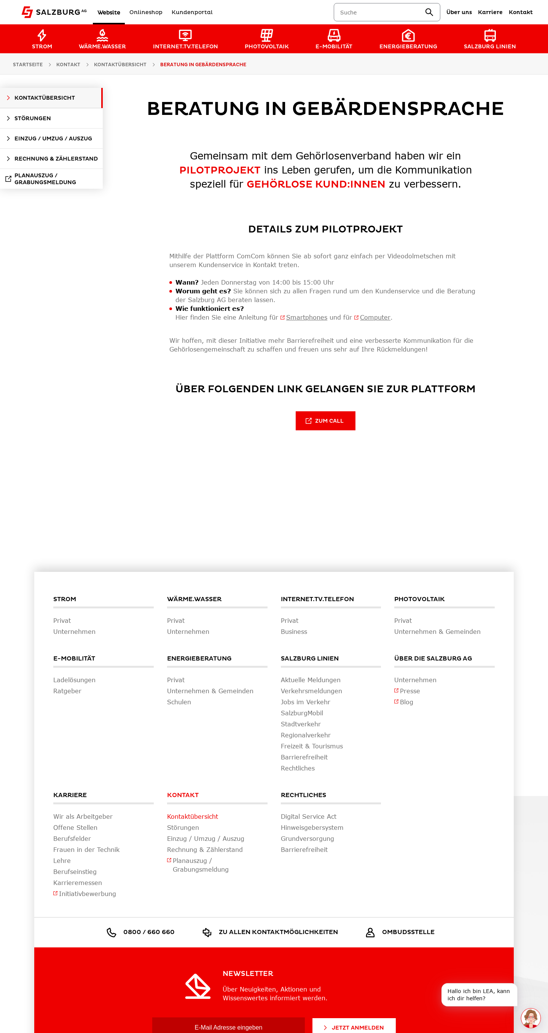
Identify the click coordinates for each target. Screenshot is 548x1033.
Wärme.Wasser (194, 599)
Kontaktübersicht (120, 65)
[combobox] (382, 12)
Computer (375, 317)
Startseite (28, 65)
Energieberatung (199, 658)
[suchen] (429, 12)
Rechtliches (303, 795)
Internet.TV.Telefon (317, 599)
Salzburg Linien (310, 658)
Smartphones (306, 317)
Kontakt (183, 795)
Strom (64, 599)
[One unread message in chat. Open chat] (530, 1018)
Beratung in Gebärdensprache (203, 65)
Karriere (70, 795)
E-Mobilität (74, 658)
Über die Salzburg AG (433, 658)
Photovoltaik (419, 599)
